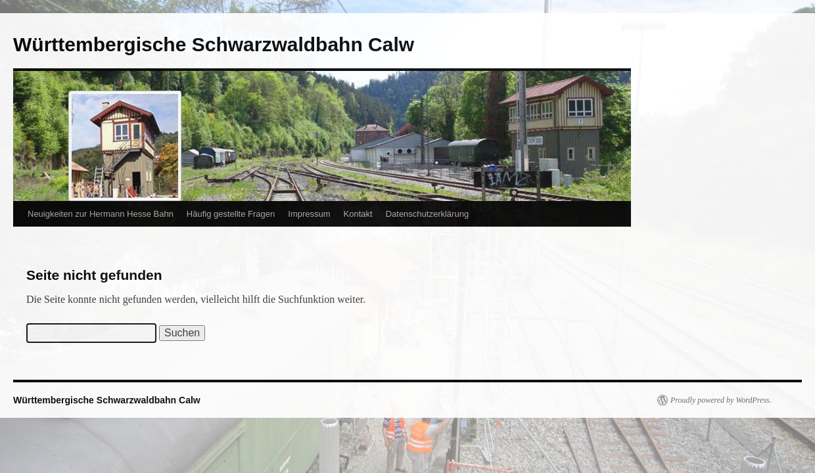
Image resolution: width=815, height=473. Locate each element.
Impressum (309, 214)
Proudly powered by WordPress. (721, 400)
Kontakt (358, 214)
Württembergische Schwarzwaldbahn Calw (213, 44)
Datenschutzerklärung (427, 214)
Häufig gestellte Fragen (231, 214)
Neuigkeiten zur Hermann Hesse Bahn (101, 214)
